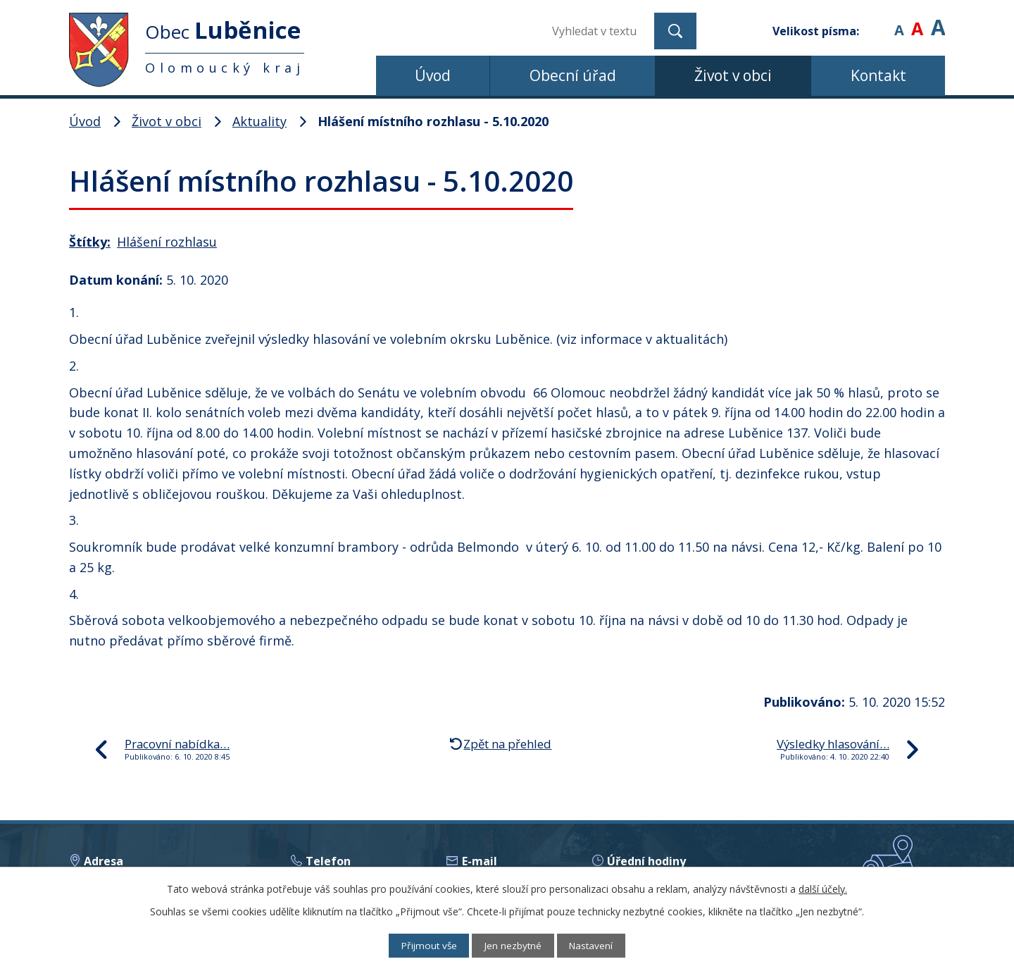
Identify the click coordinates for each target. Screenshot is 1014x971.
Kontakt (878, 75)
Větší (938, 21)
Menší (898, 21)
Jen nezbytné (513, 945)
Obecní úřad (573, 75)
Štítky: (90, 241)
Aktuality (259, 121)
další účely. (823, 888)
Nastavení (598, 945)
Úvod (433, 75)
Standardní (917, 21)
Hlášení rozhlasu (167, 241)
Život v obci (733, 75)
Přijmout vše (423, 945)
